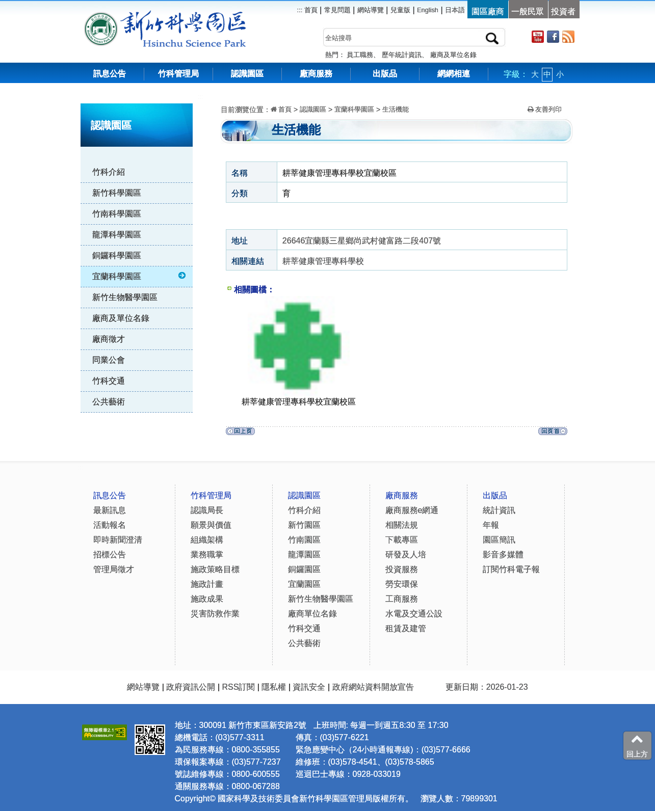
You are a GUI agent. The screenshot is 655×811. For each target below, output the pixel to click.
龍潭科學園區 (116, 234)
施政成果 (207, 598)
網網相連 (453, 73)
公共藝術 (108, 401)
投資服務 (401, 569)
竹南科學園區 (116, 213)
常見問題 (337, 10)
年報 (491, 525)
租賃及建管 (405, 628)
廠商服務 (316, 73)
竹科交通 (108, 380)
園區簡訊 (499, 539)
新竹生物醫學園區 (125, 297)
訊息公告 (109, 73)
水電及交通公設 (413, 613)
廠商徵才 (108, 339)
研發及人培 (405, 554)
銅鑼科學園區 (116, 255)
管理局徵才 (113, 569)
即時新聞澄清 (117, 539)
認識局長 (207, 510)
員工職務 (360, 55)
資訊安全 (309, 687)
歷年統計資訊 (402, 55)
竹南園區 (304, 539)
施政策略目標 (215, 569)
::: (200, 96)
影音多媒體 (503, 554)
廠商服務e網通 (412, 510)
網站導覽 (370, 10)
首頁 (310, 10)
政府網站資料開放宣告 (373, 687)
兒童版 (400, 10)
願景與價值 (211, 525)
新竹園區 (304, 525)
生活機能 (395, 109)
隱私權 (273, 687)
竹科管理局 (178, 73)
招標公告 (109, 554)
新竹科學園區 (116, 192)
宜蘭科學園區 (140, 276)
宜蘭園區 (304, 584)
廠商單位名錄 (312, 613)
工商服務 (401, 598)
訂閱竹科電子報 (511, 569)
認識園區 (247, 73)
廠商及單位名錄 (453, 55)
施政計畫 (207, 584)
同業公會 (108, 360)
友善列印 (545, 109)
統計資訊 (499, 510)
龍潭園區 (304, 554)
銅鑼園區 (304, 569)
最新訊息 (109, 510)
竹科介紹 (108, 172)
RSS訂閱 (238, 687)
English (427, 10)
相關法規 (401, 525)
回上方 (637, 745)
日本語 (455, 10)
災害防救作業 (215, 613)
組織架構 (207, 539)
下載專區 (401, 539)
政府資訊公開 (190, 687)
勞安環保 (401, 584)
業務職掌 (207, 554)
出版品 (385, 73)
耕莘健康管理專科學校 (323, 261)
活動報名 (109, 525)
